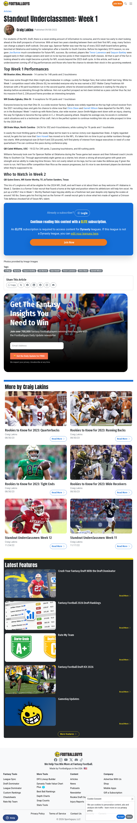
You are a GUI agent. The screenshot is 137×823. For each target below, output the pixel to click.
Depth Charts (43, 795)
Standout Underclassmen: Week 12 (28, 538)
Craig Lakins (25, 30)
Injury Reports (77, 801)
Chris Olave (72, 108)
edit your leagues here (84, 233)
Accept (121, 817)
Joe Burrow (15, 52)
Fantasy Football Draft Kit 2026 (75, 666)
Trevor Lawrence (97, 52)
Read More (58, 438)
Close (129, 817)
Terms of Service (57, 813)
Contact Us (76, 813)
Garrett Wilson (90, 108)
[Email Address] (37, 345)
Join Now (118, 3)
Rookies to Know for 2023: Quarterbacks (32, 430)
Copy (12, 285)
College (8, 271)
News (73, 783)
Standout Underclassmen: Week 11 (93, 538)
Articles (7, 11)
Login (82, 213)
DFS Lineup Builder (46, 779)
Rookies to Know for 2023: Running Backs (98, 430)
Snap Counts (43, 800)
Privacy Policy (38, 813)
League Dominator (12, 788)
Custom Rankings (12, 792)
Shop (106, 783)
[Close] (132, 798)
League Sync (9, 779)
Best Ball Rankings (46, 791)
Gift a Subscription (113, 792)
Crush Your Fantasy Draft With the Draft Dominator (86, 570)
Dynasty (17, 271)
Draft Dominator (11, 783)
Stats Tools (42, 804)
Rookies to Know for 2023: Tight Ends (30, 484)
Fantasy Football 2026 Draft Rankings (79, 602)
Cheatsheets (9, 797)
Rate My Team (66, 634)
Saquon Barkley (118, 52)
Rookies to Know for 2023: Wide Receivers (99, 484)
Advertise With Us (112, 779)
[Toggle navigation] (131, 3)
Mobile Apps (110, 788)
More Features (68, 733)
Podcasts (75, 788)
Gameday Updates (68, 698)
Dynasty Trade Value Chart (50, 785)
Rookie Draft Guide (79, 797)
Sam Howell (42, 136)
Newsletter (75, 792)
